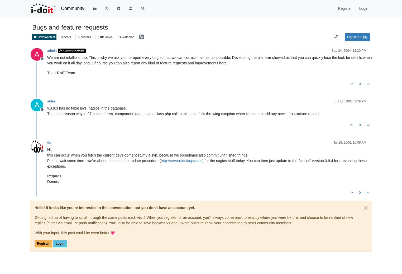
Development (44, 37)
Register (43, 243)
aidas (51, 101)
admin (52, 51)
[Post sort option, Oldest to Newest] (336, 37)
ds (49, 142)
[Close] (366, 208)
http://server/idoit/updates (181, 161)
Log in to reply (357, 37)
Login (60, 243)
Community (72, 8)
